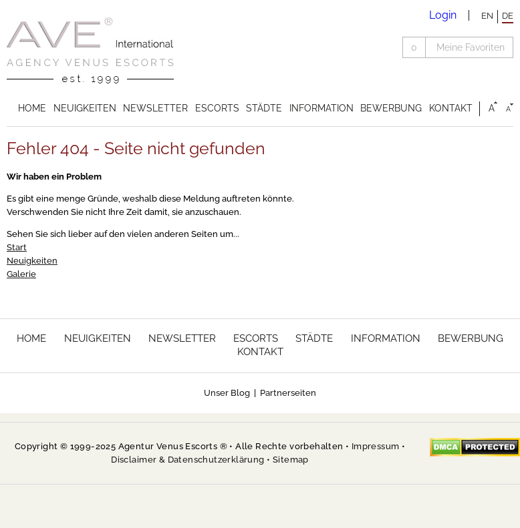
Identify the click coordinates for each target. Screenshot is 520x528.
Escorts (217, 108)
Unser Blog (227, 393)
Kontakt (451, 108)
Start (17, 247)
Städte (264, 108)
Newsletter (155, 108)
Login (443, 15)
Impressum (376, 446)
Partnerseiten (288, 393)
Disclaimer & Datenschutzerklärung (187, 460)
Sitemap (291, 460)
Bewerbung (391, 108)
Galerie (21, 274)
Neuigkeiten (84, 108)
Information (321, 108)
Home (32, 108)
